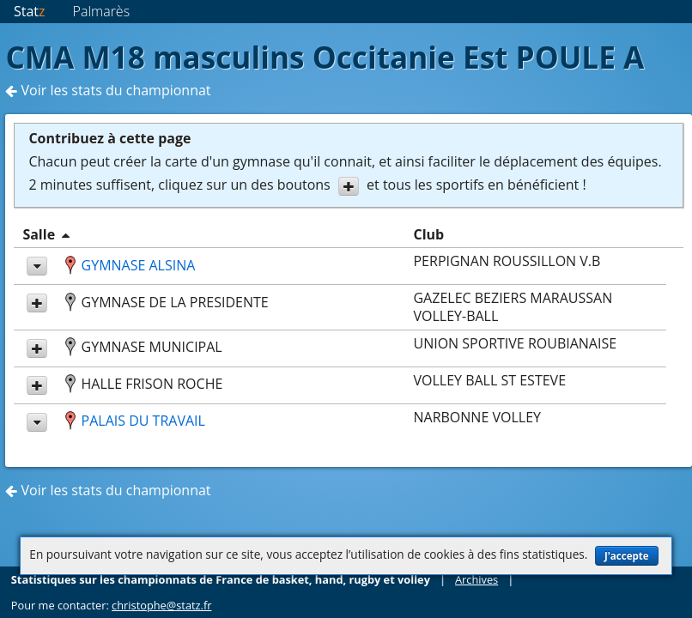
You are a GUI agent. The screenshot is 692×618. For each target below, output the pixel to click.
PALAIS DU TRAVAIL (143, 420)
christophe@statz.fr (161, 605)
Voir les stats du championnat (107, 90)
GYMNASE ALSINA (139, 265)
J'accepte (626, 555)
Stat (30, 11)
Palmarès (102, 11)
